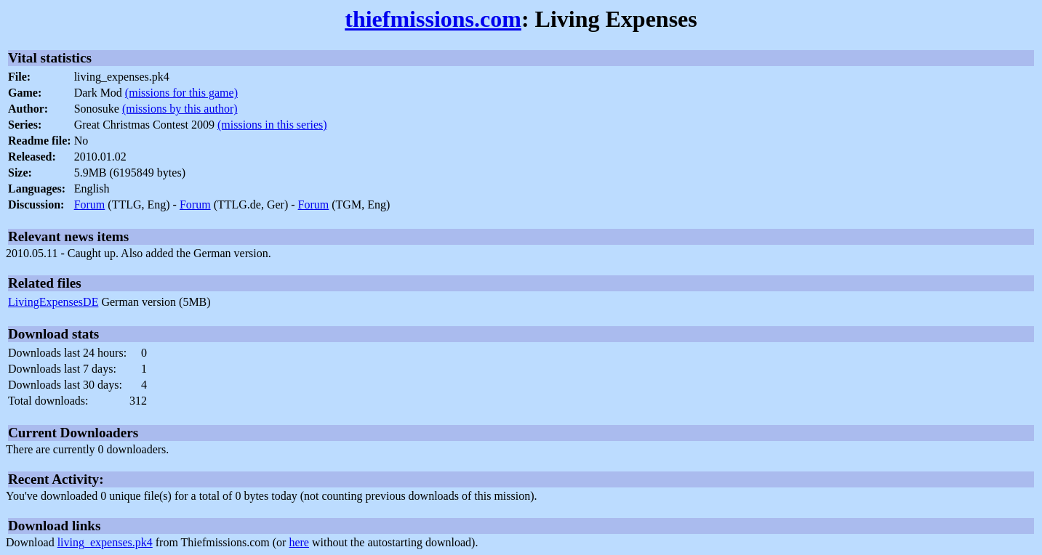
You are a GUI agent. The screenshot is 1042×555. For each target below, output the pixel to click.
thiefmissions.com (433, 19)
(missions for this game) (181, 92)
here (299, 542)
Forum (89, 204)
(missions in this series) (272, 124)
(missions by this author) (180, 108)
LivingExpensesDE (53, 302)
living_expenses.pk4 (105, 542)
